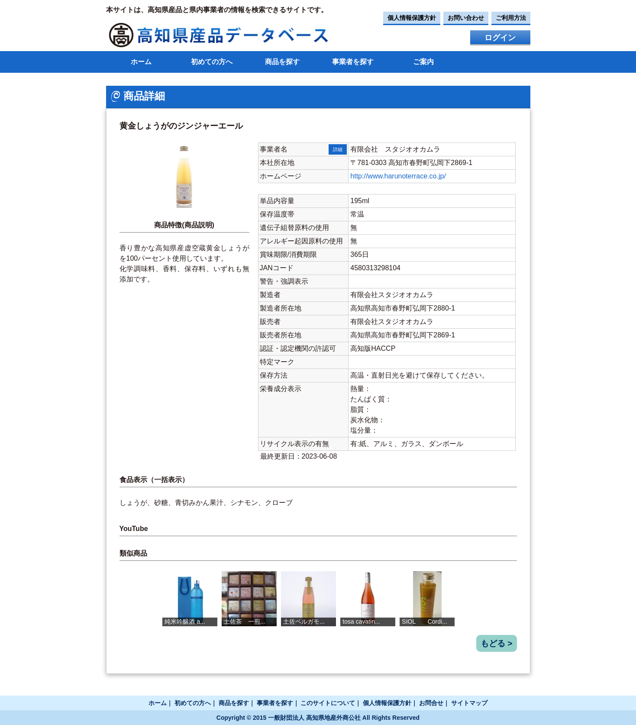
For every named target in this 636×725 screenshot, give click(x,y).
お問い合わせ (466, 17)
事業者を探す (353, 61)
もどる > (497, 643)
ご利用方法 (511, 17)
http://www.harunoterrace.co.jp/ (398, 176)
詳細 (337, 149)
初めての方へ (211, 61)
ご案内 (423, 61)
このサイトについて (327, 702)
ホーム (141, 61)
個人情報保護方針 (411, 17)
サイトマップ (469, 702)
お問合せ (431, 702)
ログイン (500, 37)
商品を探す (282, 61)
